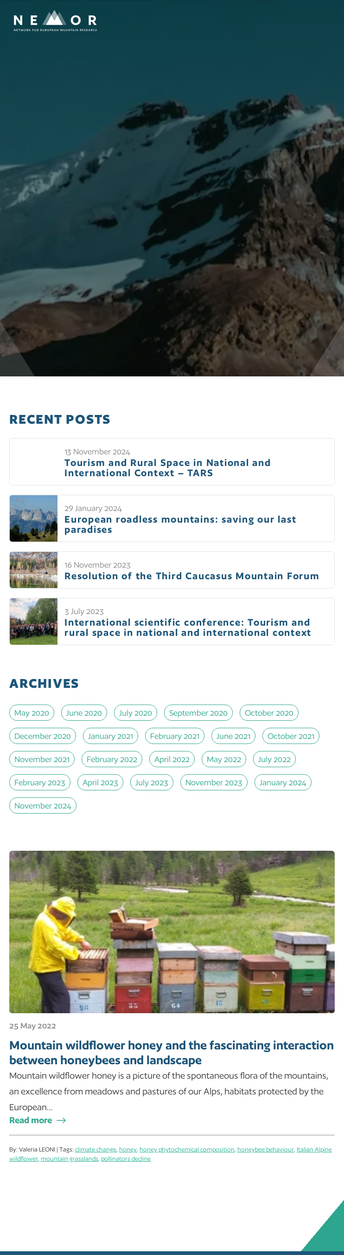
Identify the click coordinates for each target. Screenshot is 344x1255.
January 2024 (283, 782)
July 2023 (151, 782)
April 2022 (172, 759)
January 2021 (110, 736)
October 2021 (291, 736)
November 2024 (42, 805)
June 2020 (84, 713)
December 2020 (42, 736)
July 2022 (274, 759)
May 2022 (224, 759)
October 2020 (269, 713)
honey (128, 1149)
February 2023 (39, 782)
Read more (30, 1120)
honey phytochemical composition (187, 1149)
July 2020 (135, 713)
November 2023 (213, 782)
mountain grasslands (69, 1158)
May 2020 (31, 713)
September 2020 (198, 713)
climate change (95, 1149)
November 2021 (42, 759)
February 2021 (174, 736)
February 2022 (112, 759)
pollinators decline (126, 1158)
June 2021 (233, 736)
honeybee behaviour (265, 1149)
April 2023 (100, 782)
